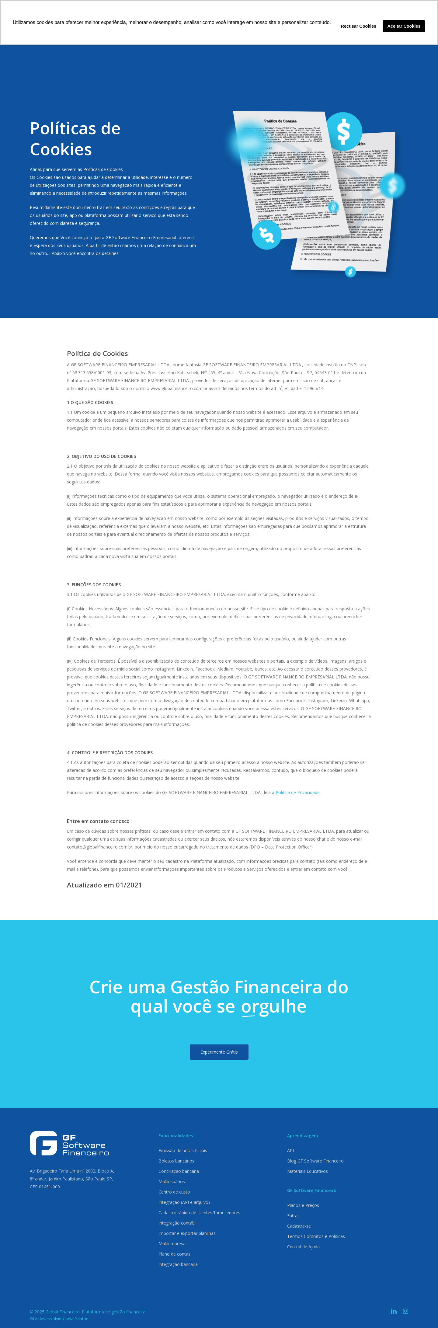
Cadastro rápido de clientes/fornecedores (199, 1212)
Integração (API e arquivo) (184, 1202)
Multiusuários (171, 1181)
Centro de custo (174, 1192)
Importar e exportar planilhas (187, 1233)
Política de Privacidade (298, 792)
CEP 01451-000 (45, 1187)
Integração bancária (178, 1264)
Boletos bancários (176, 1161)
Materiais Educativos (307, 1171)
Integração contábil (177, 1223)
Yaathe (82, 1318)
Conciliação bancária (178, 1171)
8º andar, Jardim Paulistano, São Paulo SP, (71, 1179)
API (290, 1150)
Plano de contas (174, 1254)
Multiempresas (173, 1243)
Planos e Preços (303, 1205)
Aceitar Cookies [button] (404, 26)
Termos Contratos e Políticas (316, 1236)
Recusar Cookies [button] (359, 26)
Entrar (293, 1215)
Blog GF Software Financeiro (315, 1161)
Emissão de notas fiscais (182, 1150)
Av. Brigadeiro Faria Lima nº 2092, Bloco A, (72, 1171)
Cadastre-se (299, 1226)
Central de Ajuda (303, 1247)
